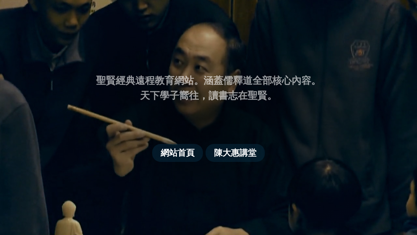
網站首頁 (177, 153)
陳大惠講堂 (235, 153)
